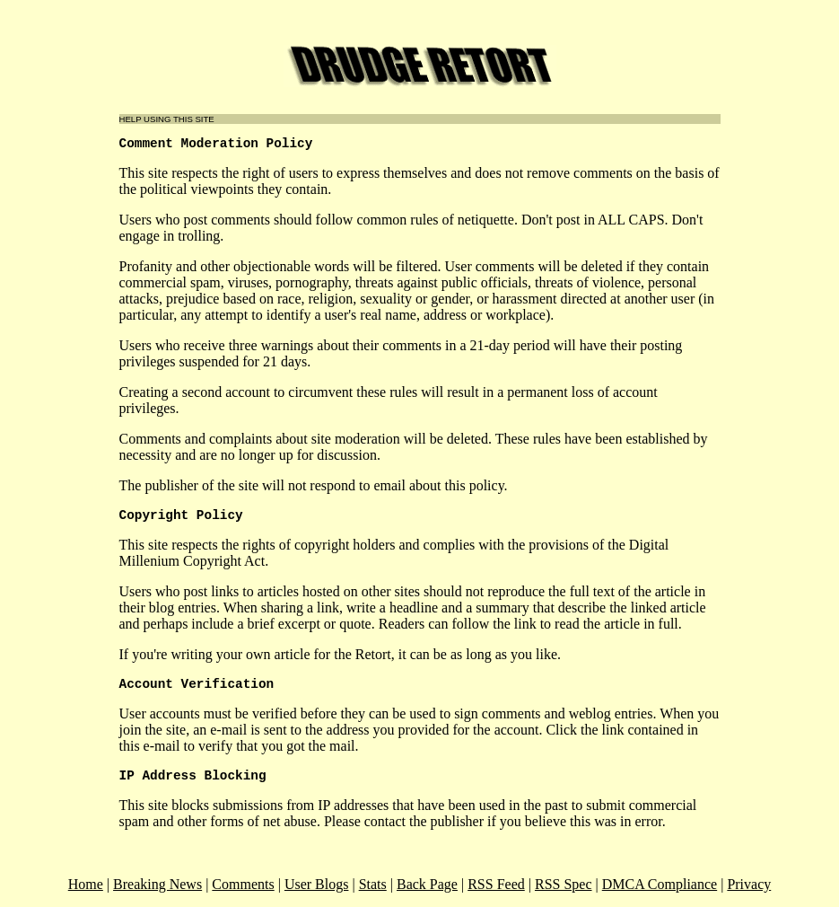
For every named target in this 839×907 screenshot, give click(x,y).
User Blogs (316, 884)
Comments (243, 884)
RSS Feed (496, 884)
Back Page (427, 884)
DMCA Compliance (659, 884)
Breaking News (157, 884)
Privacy (749, 884)
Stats (373, 884)
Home (85, 884)
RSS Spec (563, 884)
